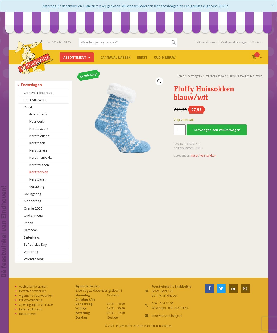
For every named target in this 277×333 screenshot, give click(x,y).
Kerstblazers (39, 128)
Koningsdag (32, 194)
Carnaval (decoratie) (39, 92)
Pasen (28, 223)
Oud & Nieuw (165, 57)
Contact (257, 42)
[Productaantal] (179, 129)
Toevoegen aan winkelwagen (216, 130)
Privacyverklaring (30, 300)
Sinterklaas (32, 237)
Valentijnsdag (34, 259)
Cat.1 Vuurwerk (35, 100)
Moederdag (32, 201)
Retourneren (28, 314)
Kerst (142, 57)
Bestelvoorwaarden (33, 291)
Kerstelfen (37, 143)
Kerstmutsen (39, 165)
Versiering (36, 186)
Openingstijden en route (36, 305)
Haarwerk (36, 121)
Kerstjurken (38, 150)
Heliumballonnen (206, 42)
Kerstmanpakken (41, 157)
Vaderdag (31, 252)
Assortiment (74, 57)
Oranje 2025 (33, 208)
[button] (159, 81)
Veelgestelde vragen (234, 42)
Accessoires (38, 114)
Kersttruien (37, 179)
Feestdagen (31, 84)
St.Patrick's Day (35, 244)
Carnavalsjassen (115, 57)
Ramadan (31, 230)
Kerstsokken (38, 172)
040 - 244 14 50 (59, 42)
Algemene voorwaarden (36, 295)
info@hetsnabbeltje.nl (167, 316)
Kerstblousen (39, 136)
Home (180, 76)
